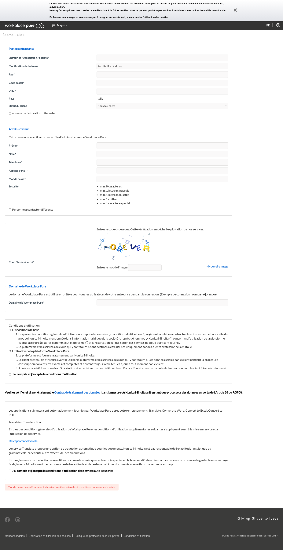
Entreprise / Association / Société (29, 57)
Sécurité (13, 186)
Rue (12, 74)
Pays (11, 98)
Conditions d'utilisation (136, 535)
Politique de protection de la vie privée (97, 535)
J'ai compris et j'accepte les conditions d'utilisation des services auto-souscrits (61, 470)
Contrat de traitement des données (77, 392)
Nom (12, 154)
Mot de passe (17, 179)
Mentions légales (15, 535)
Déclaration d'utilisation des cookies (50, 535)
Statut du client (18, 105)
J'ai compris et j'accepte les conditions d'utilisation (43, 374)
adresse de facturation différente (32, 113)
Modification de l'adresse (23, 66)
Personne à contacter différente (31, 209)
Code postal (16, 82)
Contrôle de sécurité (21, 262)
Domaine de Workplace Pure (26, 302)
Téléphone (15, 162)
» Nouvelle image (217, 266)
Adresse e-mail (18, 170)
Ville (12, 91)
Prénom (14, 145)
